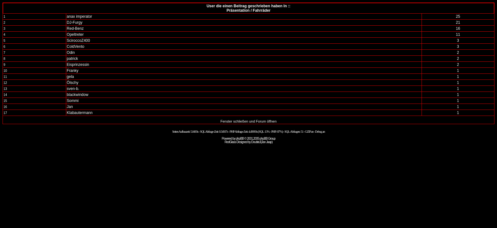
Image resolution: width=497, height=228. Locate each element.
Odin (71, 52)
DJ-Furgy (74, 22)
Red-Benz (75, 28)
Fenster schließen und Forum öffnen (248, 121)
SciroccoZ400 (78, 40)
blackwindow (77, 94)
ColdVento (75, 46)
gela (70, 76)
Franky (73, 70)
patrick (72, 58)
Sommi (73, 100)
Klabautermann (80, 113)
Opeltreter (75, 34)
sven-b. (73, 88)
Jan (70, 106)
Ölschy (73, 82)
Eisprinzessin (78, 64)
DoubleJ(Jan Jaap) (262, 142)
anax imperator (79, 16)
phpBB (240, 138)
